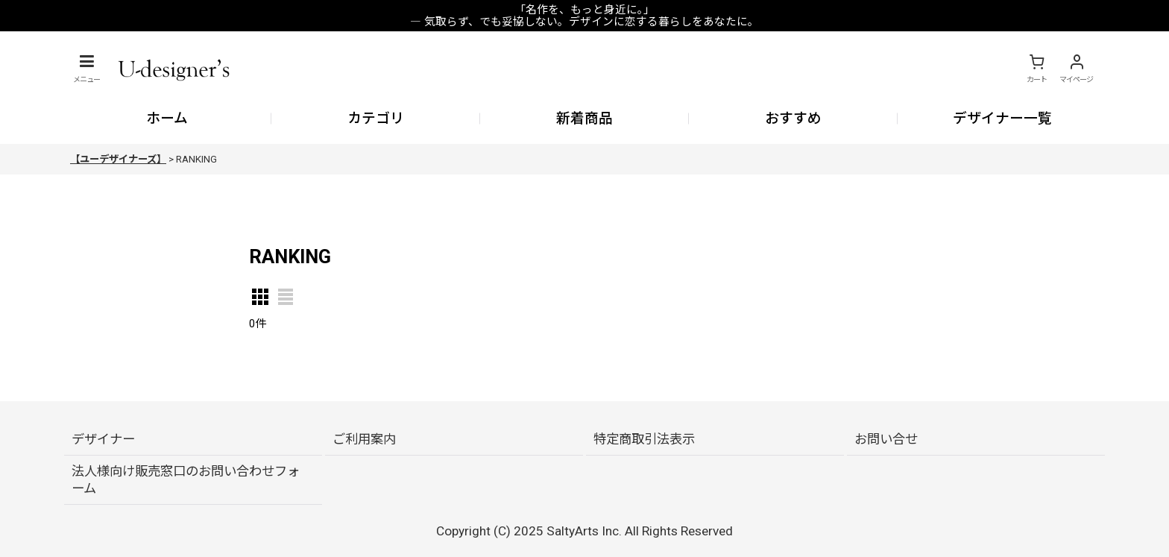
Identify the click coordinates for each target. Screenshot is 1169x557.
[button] (86, 68)
